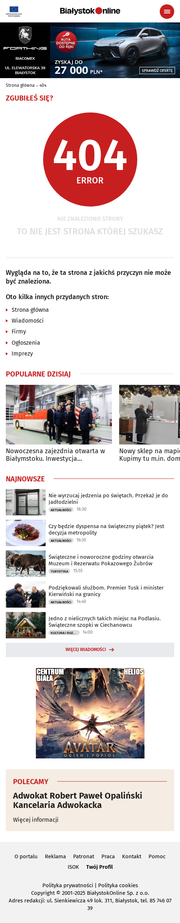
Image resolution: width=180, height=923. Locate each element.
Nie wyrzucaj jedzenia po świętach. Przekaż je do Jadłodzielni (108, 498)
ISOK (73, 867)
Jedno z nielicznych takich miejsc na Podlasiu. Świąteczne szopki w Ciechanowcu (105, 621)
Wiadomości (28, 320)
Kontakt (131, 856)
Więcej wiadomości (86, 649)
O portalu (26, 856)
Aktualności (61, 510)
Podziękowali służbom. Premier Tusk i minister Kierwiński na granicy (106, 590)
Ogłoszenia (26, 342)
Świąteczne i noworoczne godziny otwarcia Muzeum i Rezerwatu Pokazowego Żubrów (101, 560)
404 (42, 85)
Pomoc (157, 856)
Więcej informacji (36, 819)
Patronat (83, 856)
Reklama (55, 856)
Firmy (19, 331)
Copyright (43, 893)
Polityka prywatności (67, 885)
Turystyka (59, 571)
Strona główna (20, 85)
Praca (108, 856)
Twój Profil (99, 867)
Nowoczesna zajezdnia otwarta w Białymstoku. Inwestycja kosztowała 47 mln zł (55, 455)
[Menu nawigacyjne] (167, 11)
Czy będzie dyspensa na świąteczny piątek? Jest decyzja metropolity (106, 529)
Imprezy (22, 353)
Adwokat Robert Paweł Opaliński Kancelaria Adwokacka (77, 800)
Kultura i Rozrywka (65, 633)
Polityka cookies (118, 885)
